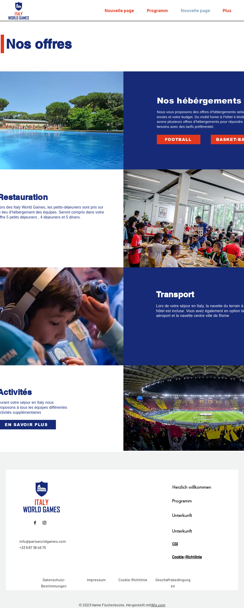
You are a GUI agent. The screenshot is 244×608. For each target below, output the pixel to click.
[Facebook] (34, 522)
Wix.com (158, 605)
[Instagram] (44, 522)
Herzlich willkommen (191, 487)
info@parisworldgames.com (42, 541)
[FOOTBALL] (178, 139)
